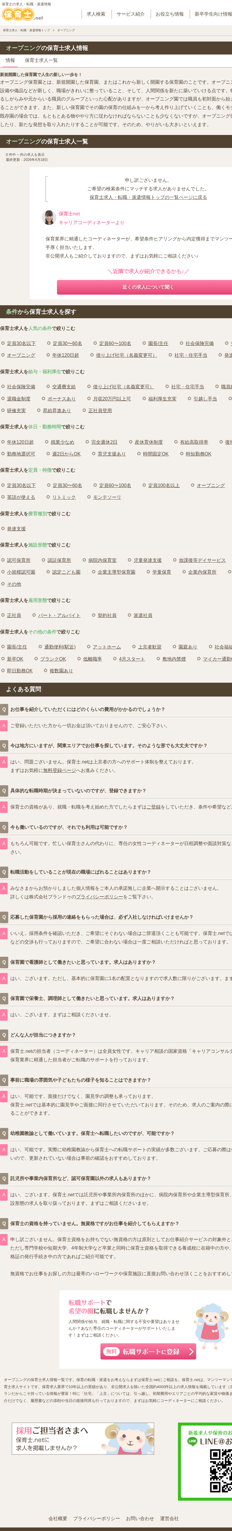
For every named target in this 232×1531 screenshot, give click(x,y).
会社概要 (57, 1518)
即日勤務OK (20, 670)
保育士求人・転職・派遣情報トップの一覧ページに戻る (148, 197)
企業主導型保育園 (116, 572)
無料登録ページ (59, 770)
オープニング (21, 355)
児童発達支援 (148, 560)
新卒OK (15, 658)
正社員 (14, 615)
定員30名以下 (21, 343)
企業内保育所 (202, 572)
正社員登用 (100, 410)
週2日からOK (66, 453)
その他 (14, 584)
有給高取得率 (194, 442)
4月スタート (132, 658)
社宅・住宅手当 (190, 355)
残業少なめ (62, 442)
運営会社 (169, 1518)
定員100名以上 (164, 485)
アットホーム (107, 646)
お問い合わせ (140, 1518)
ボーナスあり (62, 398)
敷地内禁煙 (174, 658)
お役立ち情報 (170, 14)
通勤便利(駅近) (60, 646)
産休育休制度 (149, 442)
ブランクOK (53, 658)
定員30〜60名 (67, 343)
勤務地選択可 (21, 453)
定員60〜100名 (115, 343)
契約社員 (107, 615)
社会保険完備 (200, 343)
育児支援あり (112, 453)
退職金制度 (19, 398)
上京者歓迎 (150, 646)
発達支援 (16, 528)
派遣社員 (143, 615)
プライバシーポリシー (99, 896)
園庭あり (188, 646)
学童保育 (161, 572)
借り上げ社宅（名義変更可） (126, 355)
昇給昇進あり (57, 410)
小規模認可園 (21, 572)
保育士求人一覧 (41, 60)
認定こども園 (66, 572)
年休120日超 (65, 355)
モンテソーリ (107, 497)
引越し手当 (205, 398)
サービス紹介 (131, 14)
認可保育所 (19, 560)
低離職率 (92, 658)
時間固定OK (156, 453)
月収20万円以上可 (112, 398)
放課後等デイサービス (202, 560)
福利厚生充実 (162, 398)
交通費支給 (64, 386)
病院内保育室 (102, 560)
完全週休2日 (104, 442)
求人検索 (96, 14)
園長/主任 (158, 343)
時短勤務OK (198, 453)
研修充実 (16, 410)
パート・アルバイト (59, 615)
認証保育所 (59, 560)
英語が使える (21, 497)
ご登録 (154, 806)
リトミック (64, 497)
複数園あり (61, 670)
